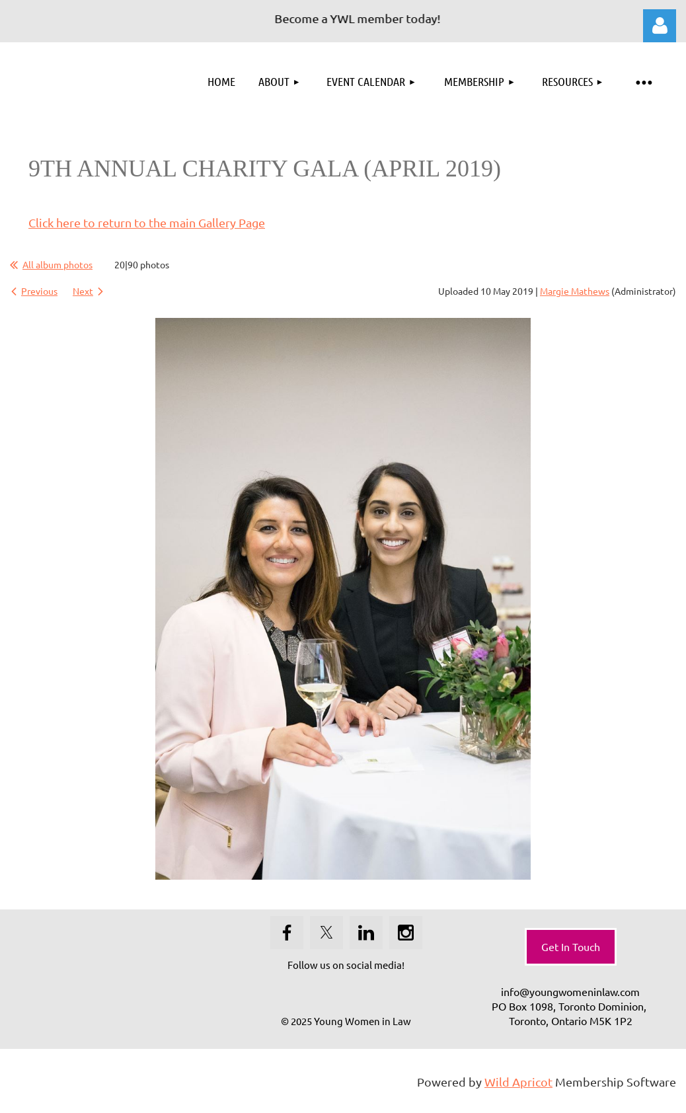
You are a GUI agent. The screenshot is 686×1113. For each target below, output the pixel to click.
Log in (659, 25)
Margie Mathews (574, 291)
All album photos (57, 264)
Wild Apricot (518, 1082)
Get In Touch (570, 946)
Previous (39, 291)
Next (83, 291)
